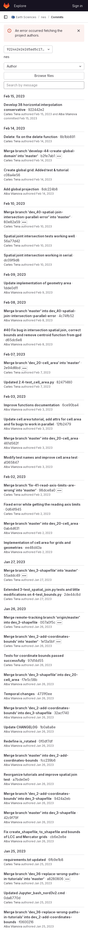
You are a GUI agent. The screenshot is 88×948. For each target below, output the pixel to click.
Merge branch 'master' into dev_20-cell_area (41, 438)
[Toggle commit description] (59, 156)
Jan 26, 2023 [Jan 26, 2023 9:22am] (45, 765)
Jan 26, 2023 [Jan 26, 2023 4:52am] (45, 841)
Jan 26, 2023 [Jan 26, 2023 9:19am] (45, 784)
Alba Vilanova (67, 114)
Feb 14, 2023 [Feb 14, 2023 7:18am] (45, 193)
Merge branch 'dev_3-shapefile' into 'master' (41, 570)
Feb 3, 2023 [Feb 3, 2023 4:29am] (44, 467)
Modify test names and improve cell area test (40, 457)
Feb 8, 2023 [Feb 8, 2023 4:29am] (44, 344)
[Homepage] (6, 5)
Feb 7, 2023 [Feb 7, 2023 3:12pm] (42, 372)
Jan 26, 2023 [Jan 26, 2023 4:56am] (45, 803)
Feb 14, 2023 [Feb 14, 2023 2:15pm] (43, 160)
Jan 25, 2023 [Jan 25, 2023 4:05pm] (43, 902)
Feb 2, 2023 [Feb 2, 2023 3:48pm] (42, 494)
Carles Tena (12, 114)
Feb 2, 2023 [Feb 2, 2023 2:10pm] (44, 552)
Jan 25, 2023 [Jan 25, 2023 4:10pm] (43, 883)
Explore (20, 6)
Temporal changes (19, 694)
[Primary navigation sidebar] (5, 17)
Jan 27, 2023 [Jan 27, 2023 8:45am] (43, 599)
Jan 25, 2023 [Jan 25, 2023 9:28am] (45, 926)
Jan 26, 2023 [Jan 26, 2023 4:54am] (45, 822)
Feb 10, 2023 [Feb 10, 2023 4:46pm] (43, 245)
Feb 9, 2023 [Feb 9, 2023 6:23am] (44, 292)
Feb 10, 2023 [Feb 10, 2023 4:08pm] (43, 264)
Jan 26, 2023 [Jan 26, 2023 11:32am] (45, 684)
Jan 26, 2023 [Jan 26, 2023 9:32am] (45, 717)
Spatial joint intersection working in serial (38, 255)
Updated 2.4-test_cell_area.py (29, 382)
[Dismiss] (78, 31)
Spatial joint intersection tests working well (39, 236)
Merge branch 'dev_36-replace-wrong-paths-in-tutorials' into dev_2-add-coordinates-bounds (42, 917)
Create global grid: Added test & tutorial (36, 170)
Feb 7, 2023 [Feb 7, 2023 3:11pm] (42, 386)
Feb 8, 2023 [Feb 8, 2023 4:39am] (44, 320)
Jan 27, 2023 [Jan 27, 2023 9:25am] (43, 580)
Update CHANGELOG (21, 727)
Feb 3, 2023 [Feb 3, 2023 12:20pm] (44, 409)
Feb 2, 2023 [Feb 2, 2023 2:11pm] (44, 533)
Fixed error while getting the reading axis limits (42, 504)
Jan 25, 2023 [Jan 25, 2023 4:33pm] (43, 864)
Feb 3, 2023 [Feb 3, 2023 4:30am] (44, 447)
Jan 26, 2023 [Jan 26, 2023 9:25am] (45, 745)
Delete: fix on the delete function (30, 137)
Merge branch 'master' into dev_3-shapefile (40, 813)
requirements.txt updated (25, 860)
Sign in (77, 6)
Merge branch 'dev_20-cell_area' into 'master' (42, 363)
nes (6, 57)
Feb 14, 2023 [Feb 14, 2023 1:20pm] (43, 179)
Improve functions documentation (32, 405)
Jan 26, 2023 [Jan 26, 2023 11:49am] (43, 627)
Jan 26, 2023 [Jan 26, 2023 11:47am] (43, 665)
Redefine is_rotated (20, 741)
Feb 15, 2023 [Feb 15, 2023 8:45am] (43, 114)
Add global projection (21, 189)
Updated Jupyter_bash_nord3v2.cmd (34, 893)
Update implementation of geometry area (37, 283)
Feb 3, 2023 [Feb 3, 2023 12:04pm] (44, 428)
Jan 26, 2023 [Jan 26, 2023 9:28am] (45, 731)
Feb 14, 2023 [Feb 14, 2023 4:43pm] (43, 141)
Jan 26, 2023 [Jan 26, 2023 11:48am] (43, 646)
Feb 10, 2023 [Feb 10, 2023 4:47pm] (43, 226)
